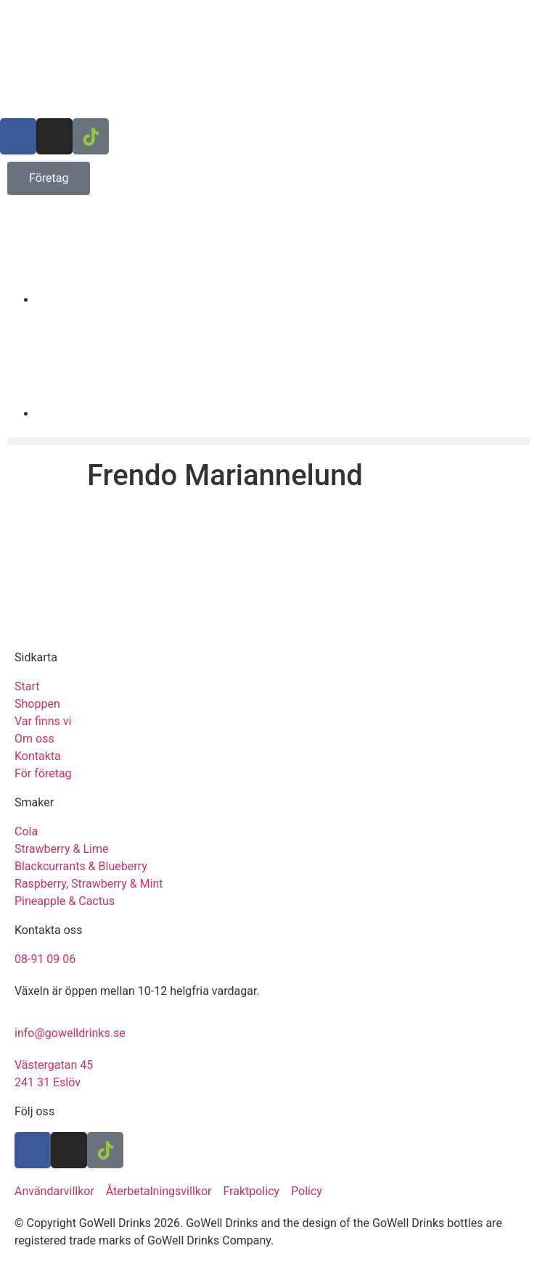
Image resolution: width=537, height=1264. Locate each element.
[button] (268, 441)
